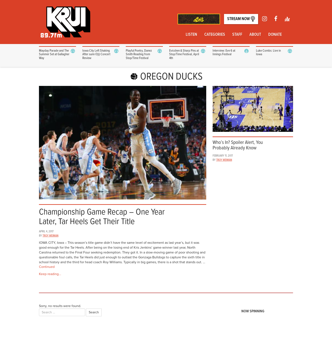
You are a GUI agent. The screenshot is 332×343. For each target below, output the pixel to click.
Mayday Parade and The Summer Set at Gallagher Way (54, 54)
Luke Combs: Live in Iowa (268, 52)
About (255, 34)
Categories (214, 34)
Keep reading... (50, 274)
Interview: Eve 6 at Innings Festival (224, 52)
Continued (47, 267)
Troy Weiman (50, 236)
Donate (275, 34)
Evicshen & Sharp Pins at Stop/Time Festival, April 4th (184, 54)
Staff (237, 34)
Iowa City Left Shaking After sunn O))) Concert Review (96, 54)
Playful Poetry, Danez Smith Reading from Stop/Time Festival (139, 54)
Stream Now (241, 19)
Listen (191, 34)
